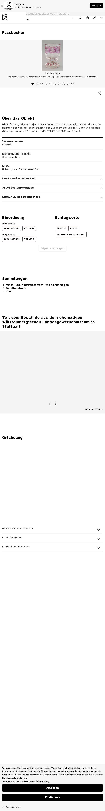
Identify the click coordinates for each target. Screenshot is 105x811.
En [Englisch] (101, 18)
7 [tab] (59, 84)
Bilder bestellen (12, 537)
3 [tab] (41, 84)
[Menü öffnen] (73, 18)
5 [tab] (50, 84)
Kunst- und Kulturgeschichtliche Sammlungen (37, 285)
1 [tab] (33, 84)
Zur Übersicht (92, 409)
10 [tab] (73, 84)
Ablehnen (52, 788)
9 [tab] (68, 84)
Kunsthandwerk (16, 288)
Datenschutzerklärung (14, 778)
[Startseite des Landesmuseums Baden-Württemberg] (13, 19)
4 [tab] (46, 84)
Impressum (8, 781)
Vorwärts (55, 404)
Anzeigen (96, 6)
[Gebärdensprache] (94, 17)
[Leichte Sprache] (87, 17)
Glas (9, 291)
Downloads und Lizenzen (17, 528)
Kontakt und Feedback (16, 546)
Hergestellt (8, 224)
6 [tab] (55, 84)
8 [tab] (64, 84)
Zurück (49, 404)
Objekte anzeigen (52, 248)
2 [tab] (37, 84)
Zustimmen (52, 797)
